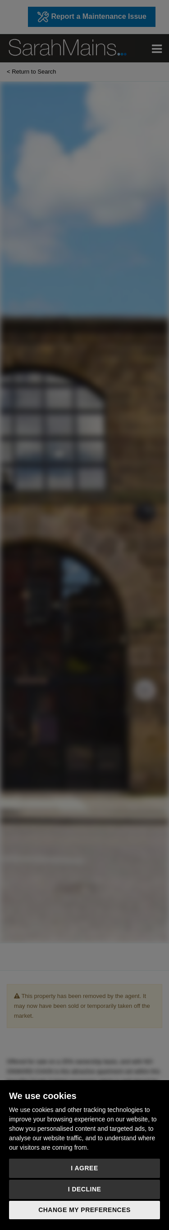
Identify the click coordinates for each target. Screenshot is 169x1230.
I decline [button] (84, 1189)
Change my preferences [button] (84, 1209)
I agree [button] (84, 1168)
